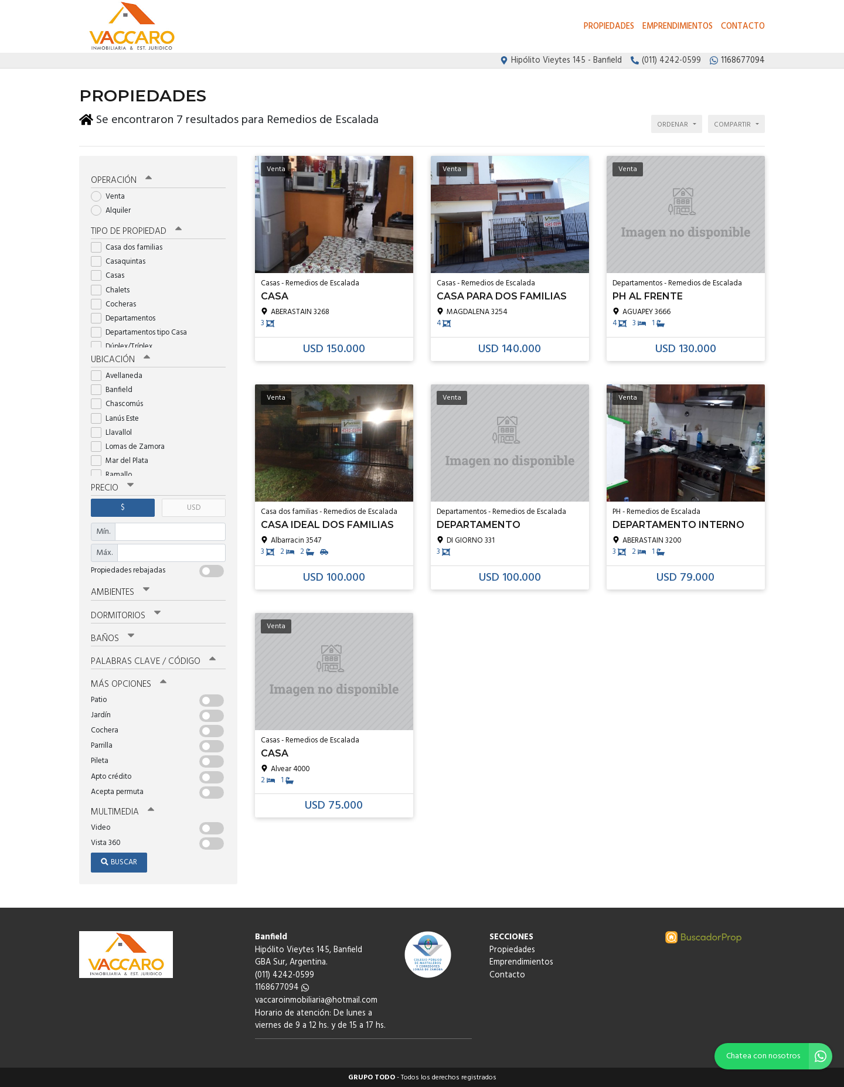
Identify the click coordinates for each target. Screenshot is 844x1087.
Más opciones (128, 684)
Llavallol (115, 432)
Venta (111, 196)
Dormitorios (126, 615)
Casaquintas (122, 261)
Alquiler (114, 210)
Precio (112, 488)
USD (193, 507)
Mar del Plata (123, 460)
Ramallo (115, 474)
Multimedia (122, 812)
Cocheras (117, 303)
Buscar (119, 862)
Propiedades (609, 26)
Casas (111, 275)
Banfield (115, 389)
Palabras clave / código (153, 661)
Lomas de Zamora (131, 446)
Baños (112, 638)
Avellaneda (120, 375)
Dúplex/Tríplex (125, 346)
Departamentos (127, 317)
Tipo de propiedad (136, 231)
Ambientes (120, 592)
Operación (121, 180)
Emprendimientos (677, 26)
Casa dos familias (130, 247)
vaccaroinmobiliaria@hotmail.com (316, 1000)
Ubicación (120, 359)
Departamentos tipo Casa (143, 332)
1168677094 (282, 987)
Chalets (114, 289)
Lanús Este (119, 418)
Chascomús (121, 403)
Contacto (743, 26)
